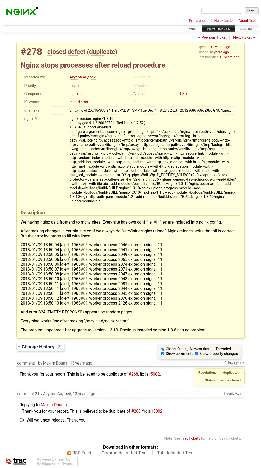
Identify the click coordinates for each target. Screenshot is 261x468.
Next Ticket (242, 37)
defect (76, 51)
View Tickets (218, 29)
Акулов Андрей (83, 77)
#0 (83, 244)
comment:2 (27, 393)
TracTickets (190, 438)
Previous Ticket (214, 37)
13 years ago (220, 47)
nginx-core (78, 94)
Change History (41, 346)
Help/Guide (223, 21)
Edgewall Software (57, 464)
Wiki (193, 29)
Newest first (200, 349)
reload (75, 102)
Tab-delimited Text (175, 452)
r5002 (154, 374)
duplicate (102, 51)
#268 (133, 374)
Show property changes (219, 354)
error (84, 102)
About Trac (247, 21)
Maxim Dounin (54, 404)
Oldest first (175, 349)
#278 (31, 51)
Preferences (198, 21)
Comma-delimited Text (124, 452)
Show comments (179, 354)
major (74, 86)
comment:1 (27, 363)
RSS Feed (81, 452)
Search (247, 29)
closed (56, 51)
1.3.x (183, 94)
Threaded (223, 349)
